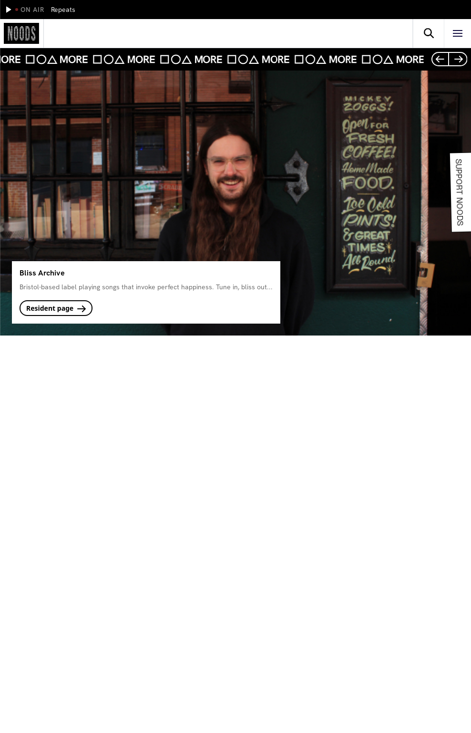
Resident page (56, 308)
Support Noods (457, 192)
